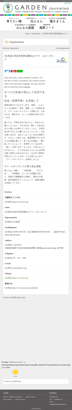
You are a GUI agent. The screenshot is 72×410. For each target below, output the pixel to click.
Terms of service (20, 399)
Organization (36, 33)
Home (27, 33)
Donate (15, 373)
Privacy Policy (7, 399)
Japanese (35, 78)
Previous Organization (11, 48)
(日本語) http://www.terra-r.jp (16, 278)
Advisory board (30, 397)
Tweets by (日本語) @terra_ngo (14, 297)
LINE (19, 71)
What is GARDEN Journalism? (12, 397)
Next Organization (62, 48)
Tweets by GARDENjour (12, 381)
